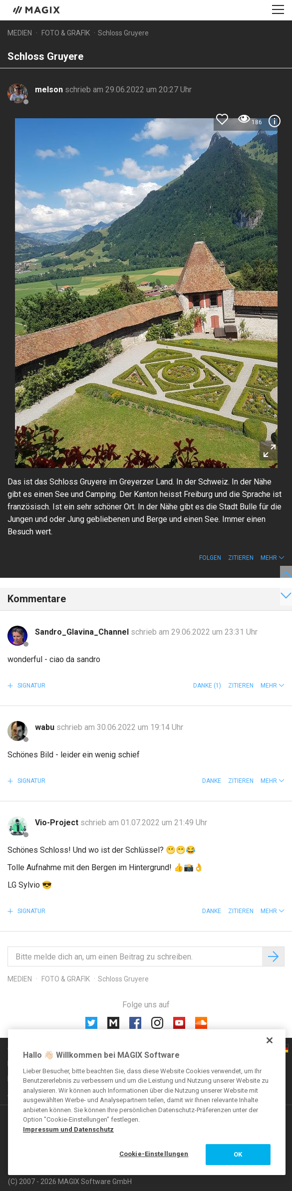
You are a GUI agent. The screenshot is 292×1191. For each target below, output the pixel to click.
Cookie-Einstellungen (154, 1154)
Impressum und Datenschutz (68, 1129)
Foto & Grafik (65, 33)
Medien (19, 33)
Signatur (30, 685)
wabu (45, 727)
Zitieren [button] (241, 557)
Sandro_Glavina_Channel (83, 632)
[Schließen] (270, 1040)
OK (238, 1154)
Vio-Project (57, 822)
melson (50, 89)
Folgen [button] (210, 557)
